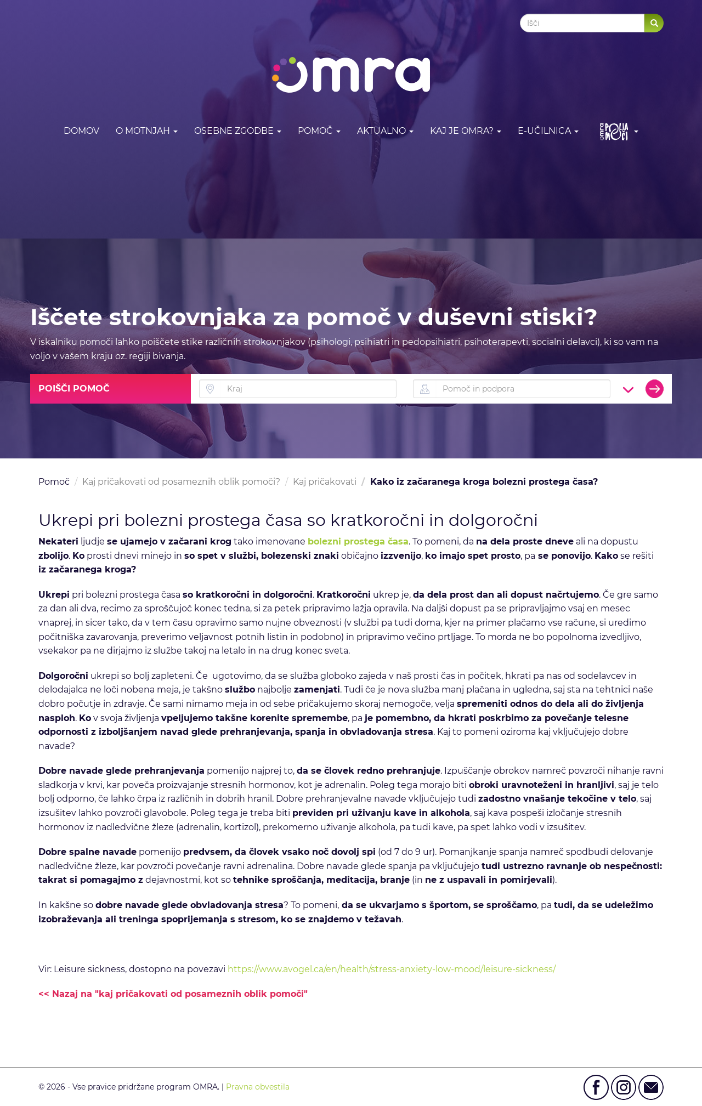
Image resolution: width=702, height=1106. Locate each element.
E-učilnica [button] (548, 131)
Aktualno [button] (385, 131)
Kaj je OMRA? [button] (465, 131)
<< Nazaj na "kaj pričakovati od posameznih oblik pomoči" (173, 994)
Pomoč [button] (319, 131)
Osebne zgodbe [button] (237, 131)
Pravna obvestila (258, 1087)
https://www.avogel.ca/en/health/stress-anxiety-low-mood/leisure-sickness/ (392, 969)
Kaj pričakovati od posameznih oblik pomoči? (181, 482)
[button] (617, 131)
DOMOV (81, 131)
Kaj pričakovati (324, 482)
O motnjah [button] (147, 131)
